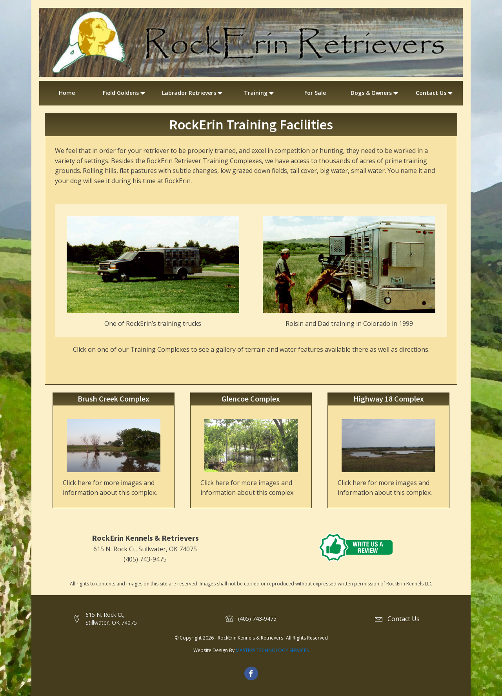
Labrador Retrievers (193, 93)
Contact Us (435, 93)
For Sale (315, 92)
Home (67, 92)
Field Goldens (125, 93)
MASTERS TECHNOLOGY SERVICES (272, 650)
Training (259, 93)
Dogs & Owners (375, 93)
